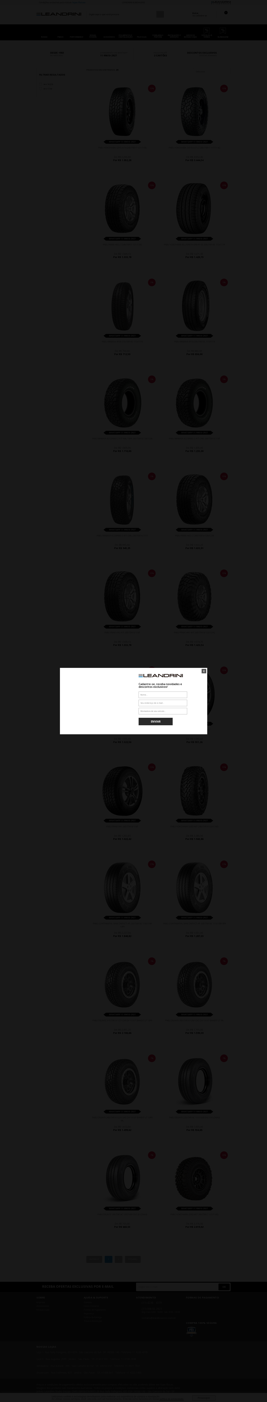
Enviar (156, 721)
